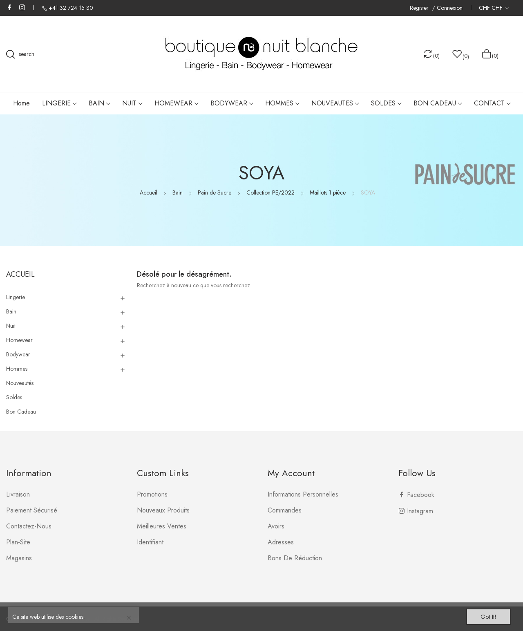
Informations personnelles (303, 494)
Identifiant (150, 542)
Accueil (20, 274)
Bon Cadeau (21, 411)
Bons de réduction (295, 558)
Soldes (14, 397)
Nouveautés (20, 383)
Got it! (485, 615)
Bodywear (18, 354)
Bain (11, 311)
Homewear (19, 340)
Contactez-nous (28, 526)
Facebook (9, 7)
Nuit (11, 326)
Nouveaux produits (163, 510)
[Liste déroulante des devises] (494, 7)
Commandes (285, 510)
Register (420, 8)
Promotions (152, 494)
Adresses (281, 542)
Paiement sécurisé (31, 510)
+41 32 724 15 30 (71, 8)
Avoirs (276, 526)
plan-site (18, 542)
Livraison (18, 494)
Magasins (19, 558)
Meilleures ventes (161, 526)
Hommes (16, 369)
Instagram (22, 7)
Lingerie (15, 297)
